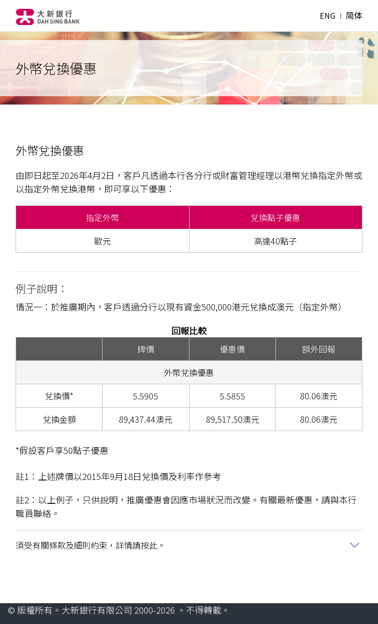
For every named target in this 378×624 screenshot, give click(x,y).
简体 (354, 15)
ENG (327, 15)
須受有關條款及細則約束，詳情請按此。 (91, 545)
